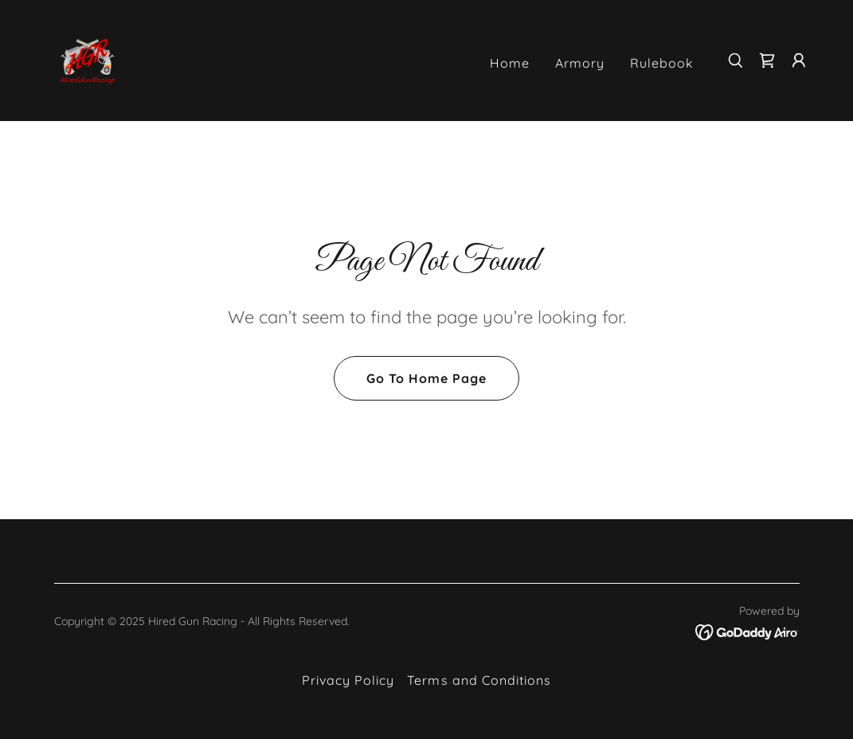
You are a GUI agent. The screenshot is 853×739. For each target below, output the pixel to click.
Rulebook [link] (662, 63)
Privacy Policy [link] (348, 680)
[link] (87, 59)
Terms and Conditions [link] (478, 680)
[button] (799, 60)
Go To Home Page (426, 378)
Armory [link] (580, 63)
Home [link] (510, 63)
